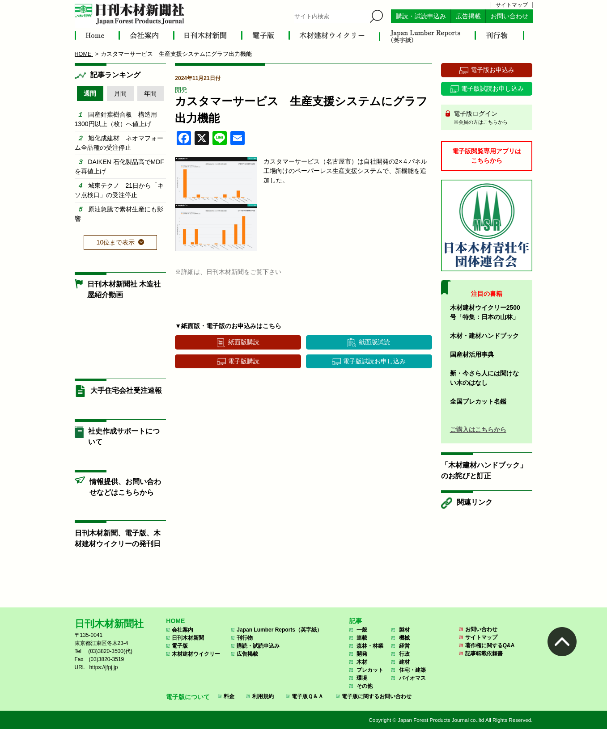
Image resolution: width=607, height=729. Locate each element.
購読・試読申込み (421, 16)
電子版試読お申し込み (374, 361)
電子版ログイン (490, 118)
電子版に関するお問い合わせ (377, 696)
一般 (362, 630)
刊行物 (245, 638)
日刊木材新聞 (188, 638)
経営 (404, 646)
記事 (355, 620)
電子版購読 (243, 361)
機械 (404, 638)
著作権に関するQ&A (490, 645)
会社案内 (182, 630)
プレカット (370, 670)
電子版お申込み (492, 69)
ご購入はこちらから (478, 429)
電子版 (180, 646)
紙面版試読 (374, 342)
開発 (181, 89)
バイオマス (412, 678)
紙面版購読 (243, 342)
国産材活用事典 (472, 354)
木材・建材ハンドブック (484, 335)
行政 (404, 654)
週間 (90, 93)
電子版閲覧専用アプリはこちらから (486, 155)
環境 (362, 678)
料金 (229, 696)
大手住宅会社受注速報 (126, 390)
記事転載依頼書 (484, 653)
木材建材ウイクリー (196, 654)
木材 (362, 662)
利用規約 (263, 696)
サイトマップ (512, 5)
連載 (362, 638)
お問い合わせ (509, 16)
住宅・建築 (412, 670)
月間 (120, 93)
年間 (150, 93)
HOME (175, 620)
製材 (404, 630)
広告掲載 (468, 16)
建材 (404, 662)
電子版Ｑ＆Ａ (307, 696)
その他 (365, 686)
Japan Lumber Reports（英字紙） (279, 630)
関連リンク (474, 502)
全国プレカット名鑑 (478, 401)
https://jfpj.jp (103, 667)
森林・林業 (370, 646)
